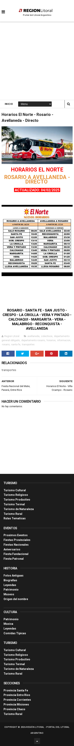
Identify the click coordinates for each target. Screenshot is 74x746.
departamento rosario (33, 340)
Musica (8, 623)
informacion (63, 340)
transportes (28, 344)
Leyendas (10, 585)
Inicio (9, 104)
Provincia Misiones (16, 704)
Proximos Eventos (16, 535)
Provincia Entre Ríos (17, 695)
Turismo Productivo (17, 499)
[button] (3, 9)
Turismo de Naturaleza (19, 509)
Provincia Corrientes (17, 699)
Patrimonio (11, 589)
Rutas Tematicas (15, 518)
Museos (9, 594)
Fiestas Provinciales (17, 540)
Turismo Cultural (15, 490)
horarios (51, 340)
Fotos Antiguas (13, 575)
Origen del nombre (16, 599)
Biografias (10, 580)
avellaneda (33, 336)
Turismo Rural (13, 513)
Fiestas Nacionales (16, 544)
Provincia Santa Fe (16, 690)
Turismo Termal (14, 504)
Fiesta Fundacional (16, 554)
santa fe (15, 344)
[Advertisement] (37, 61)
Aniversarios (12, 549)
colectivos (46, 336)
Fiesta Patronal (14, 558)
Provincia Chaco (14, 709)
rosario (6, 344)
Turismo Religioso (16, 494)
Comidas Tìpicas (15, 633)
